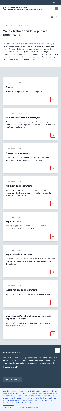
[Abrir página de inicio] (22, 8)
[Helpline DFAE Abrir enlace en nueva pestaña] (12, 379)
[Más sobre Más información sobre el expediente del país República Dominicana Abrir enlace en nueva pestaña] (52, 333)
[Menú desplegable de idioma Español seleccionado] (55, 2)
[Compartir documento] (56, 16)
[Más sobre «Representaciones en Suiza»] (52, 272)
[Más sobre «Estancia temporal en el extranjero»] (52, 135)
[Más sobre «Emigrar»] (52, 99)
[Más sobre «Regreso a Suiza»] (52, 236)
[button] (57, 350)
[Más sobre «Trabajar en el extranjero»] (52, 168)
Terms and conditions (23, 403)
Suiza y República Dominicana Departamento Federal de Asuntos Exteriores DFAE (25, 8)
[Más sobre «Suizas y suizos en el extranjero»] (52, 302)
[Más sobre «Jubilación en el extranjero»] (52, 203)
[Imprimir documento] (52, 16)
